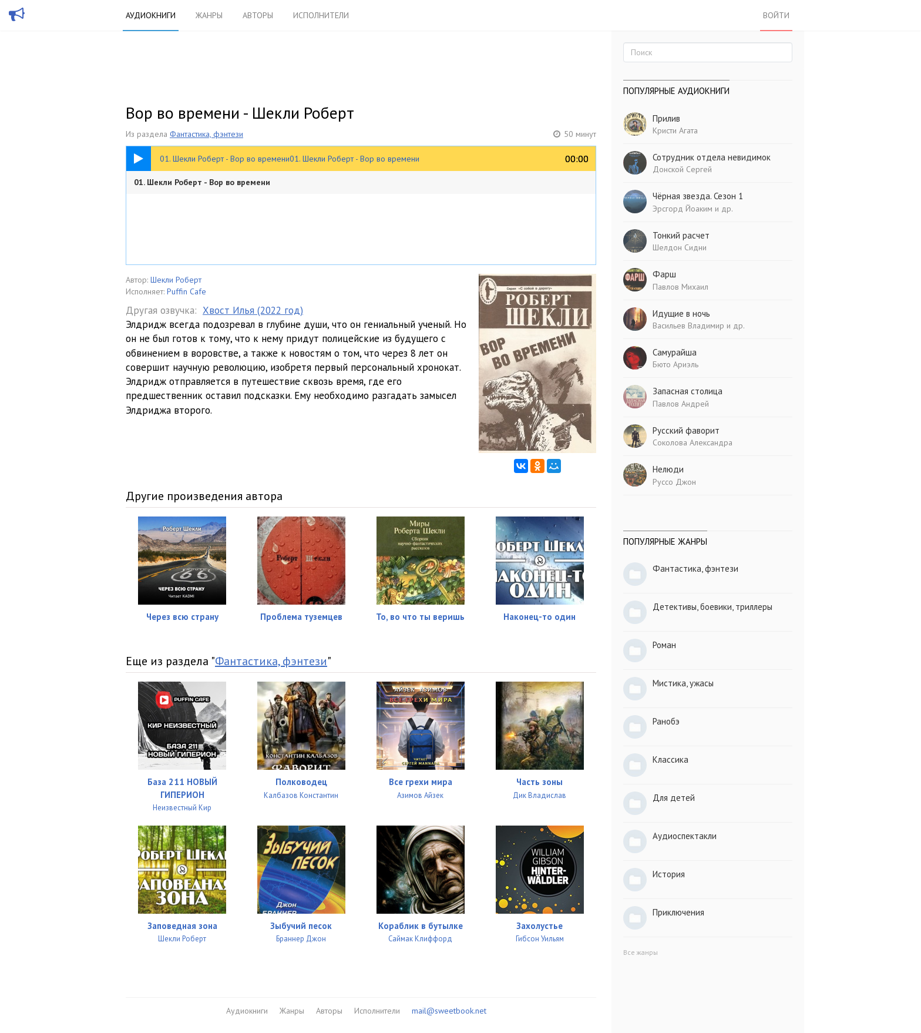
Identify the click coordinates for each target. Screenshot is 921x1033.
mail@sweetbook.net (449, 1010)
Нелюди (668, 469)
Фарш (664, 274)
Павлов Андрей (681, 403)
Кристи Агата (675, 130)
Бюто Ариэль (675, 364)
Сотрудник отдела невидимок (712, 157)
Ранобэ (666, 721)
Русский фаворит (686, 430)
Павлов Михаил (680, 286)
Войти (776, 15)
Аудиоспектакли (685, 835)
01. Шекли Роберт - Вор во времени (202, 182)
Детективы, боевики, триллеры (712, 606)
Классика (670, 759)
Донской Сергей (682, 169)
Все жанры (640, 952)
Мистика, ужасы (683, 683)
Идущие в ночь (681, 313)
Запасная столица (687, 391)
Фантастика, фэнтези (206, 134)
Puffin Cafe (186, 291)
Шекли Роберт (175, 279)
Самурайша (675, 352)
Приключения (678, 912)
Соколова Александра (692, 442)
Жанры (209, 15)
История (669, 874)
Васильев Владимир (688, 325)
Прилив (666, 118)
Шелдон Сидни (680, 247)
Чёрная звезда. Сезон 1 (698, 196)
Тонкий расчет (681, 235)
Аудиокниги (151, 15)
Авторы (258, 15)
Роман (664, 644)
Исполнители (321, 15)
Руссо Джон (674, 482)
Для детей (674, 797)
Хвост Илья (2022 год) (253, 310)
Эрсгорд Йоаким (682, 208)
